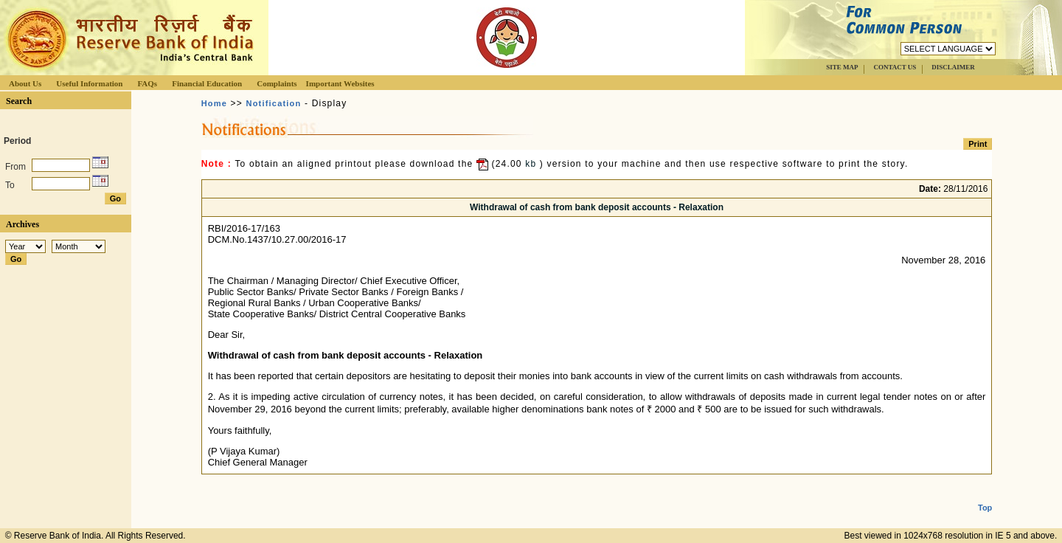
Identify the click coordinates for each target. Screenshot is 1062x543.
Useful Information (89, 83)
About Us (25, 83)
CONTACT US (894, 67)
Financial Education (207, 83)
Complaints (276, 83)
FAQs (147, 83)
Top (985, 495)
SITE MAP (842, 67)
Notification (274, 103)
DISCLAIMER (953, 67)
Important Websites (340, 83)
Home (214, 103)
